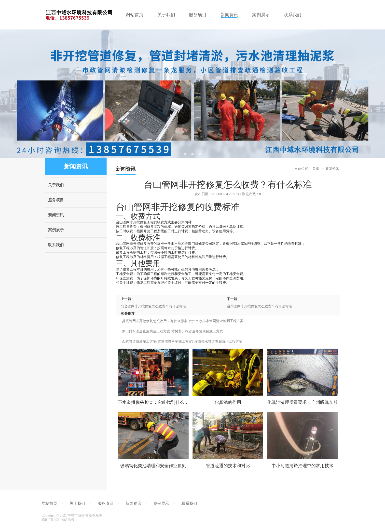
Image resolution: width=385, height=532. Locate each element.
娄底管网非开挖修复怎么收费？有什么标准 (154, 321)
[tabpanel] (192, 93)
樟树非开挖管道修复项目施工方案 (197, 331)
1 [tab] (185, 154)
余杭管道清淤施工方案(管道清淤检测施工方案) (157, 341)
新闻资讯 (56, 215)
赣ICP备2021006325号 (57, 520)
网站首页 (49, 503)
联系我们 (56, 245)
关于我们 (56, 185)
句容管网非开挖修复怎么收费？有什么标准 (153, 306)
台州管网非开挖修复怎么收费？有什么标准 (259, 306)
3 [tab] (200, 154)
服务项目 (56, 200)
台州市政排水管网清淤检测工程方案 (216, 321)
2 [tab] (192, 154)
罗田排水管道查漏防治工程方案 (146, 331)
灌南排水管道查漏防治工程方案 (218, 341)
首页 (315, 169)
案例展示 (56, 230)
